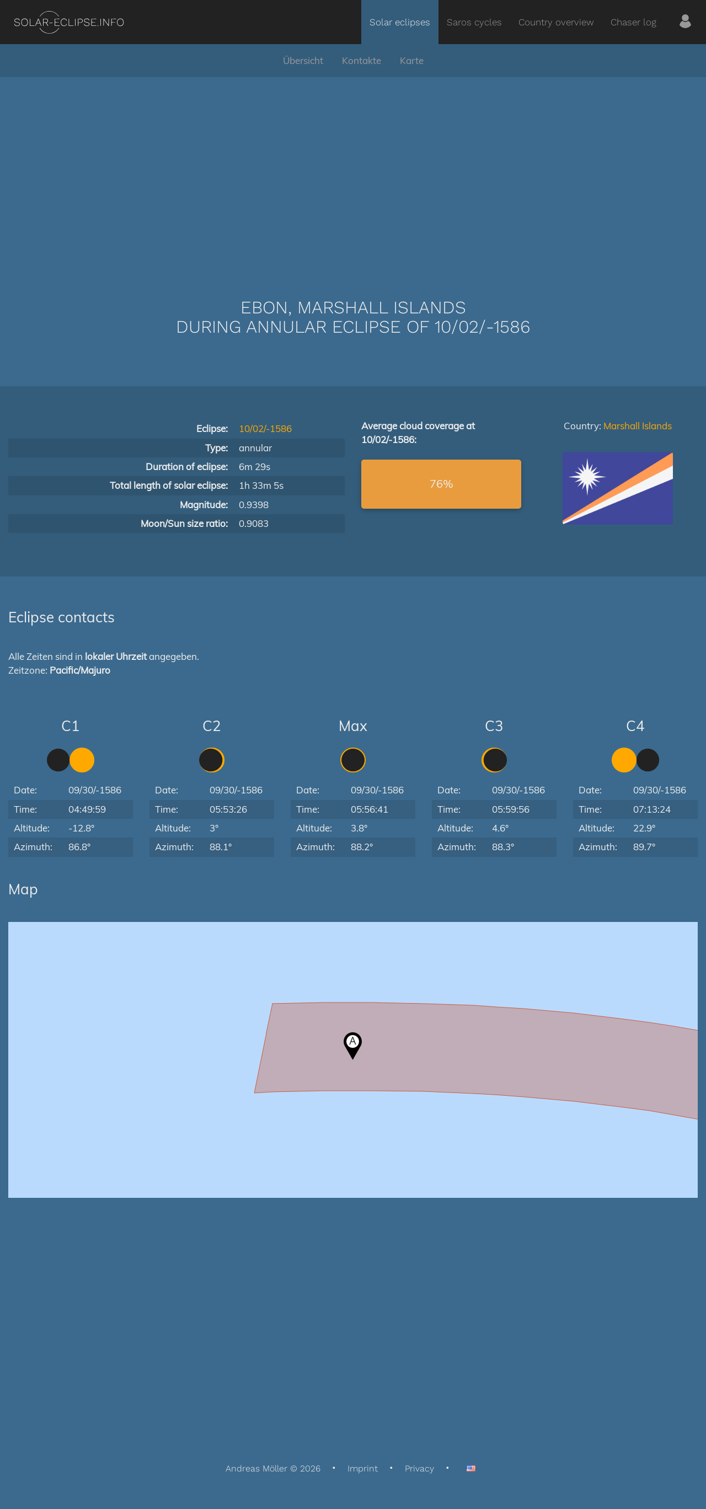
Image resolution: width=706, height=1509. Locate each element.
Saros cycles (474, 22)
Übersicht (303, 60)
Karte (412, 60)
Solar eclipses (400, 22)
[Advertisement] (353, 171)
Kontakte (361, 60)
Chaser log (633, 22)
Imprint (362, 1468)
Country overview (556, 22)
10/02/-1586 (265, 428)
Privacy (419, 1468)
